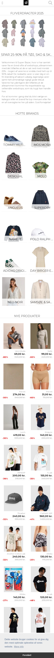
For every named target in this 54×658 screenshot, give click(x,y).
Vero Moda (20, 351)
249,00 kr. (46, 357)
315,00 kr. (20, 478)
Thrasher (21, 513)
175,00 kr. (47, 559)
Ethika (49, 554)
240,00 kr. (46, 478)
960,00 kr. (46, 516)
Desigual (15, 176)
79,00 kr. (47, 397)
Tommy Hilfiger (16, 145)
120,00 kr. (46, 597)
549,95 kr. (20, 397)
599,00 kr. (19, 438)
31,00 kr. (47, 394)
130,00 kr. (46, 556)
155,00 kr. (46, 475)
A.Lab (49, 473)
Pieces (22, 391)
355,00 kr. (20, 519)
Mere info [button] (19, 646)
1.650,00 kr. (46, 519)
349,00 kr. (19, 357)
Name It (15, 239)
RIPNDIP (21, 473)
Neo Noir (15, 302)
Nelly (50, 351)
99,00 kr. (46, 354)
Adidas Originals (16, 270)
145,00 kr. (19, 597)
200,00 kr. (46, 438)
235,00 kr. (47, 600)
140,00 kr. (46, 435)
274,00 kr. (19, 394)
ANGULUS (15, 208)
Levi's (22, 432)
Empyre (48, 432)
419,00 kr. (19, 435)
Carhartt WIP (46, 513)
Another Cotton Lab (16, 554)
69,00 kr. (19, 354)
